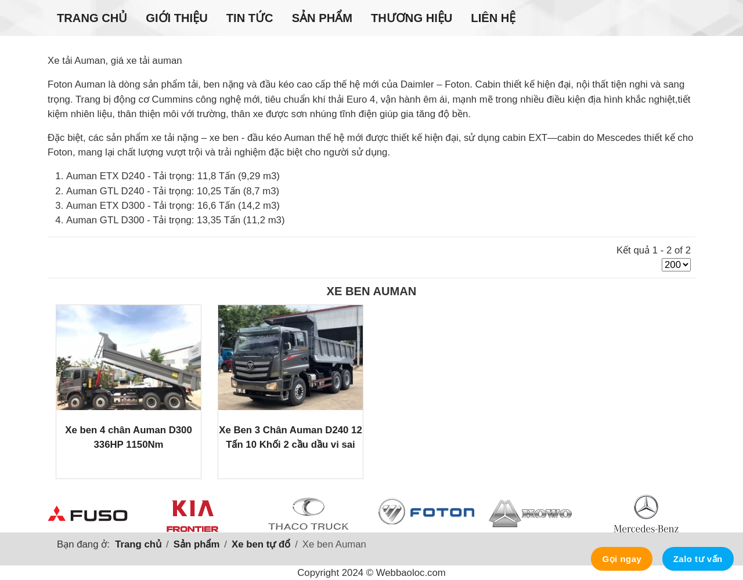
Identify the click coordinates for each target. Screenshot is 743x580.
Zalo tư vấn (698, 559)
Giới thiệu (176, 18)
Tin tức (249, 18)
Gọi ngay (621, 559)
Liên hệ (493, 18)
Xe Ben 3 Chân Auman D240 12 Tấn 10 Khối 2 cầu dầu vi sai (290, 437)
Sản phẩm (322, 18)
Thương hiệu (411, 18)
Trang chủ (92, 18)
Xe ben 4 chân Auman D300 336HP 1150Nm (128, 437)
